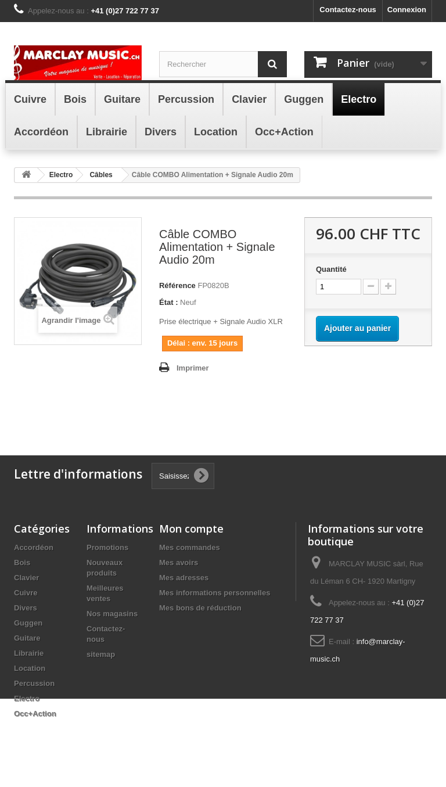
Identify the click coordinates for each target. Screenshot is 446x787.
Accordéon (33, 547)
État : (168, 302)
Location (29, 668)
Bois (22, 562)
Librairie (29, 653)
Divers (25, 607)
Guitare (27, 638)
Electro (26, 698)
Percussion (34, 683)
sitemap (101, 654)
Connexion (406, 9)
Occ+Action (35, 713)
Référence (177, 285)
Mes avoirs (178, 562)
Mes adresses (183, 577)
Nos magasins (112, 613)
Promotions (107, 547)
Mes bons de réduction (200, 607)
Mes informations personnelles (214, 592)
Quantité (331, 269)
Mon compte (191, 529)
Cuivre (25, 592)
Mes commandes (189, 547)
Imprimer (193, 368)
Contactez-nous (347, 9)
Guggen (28, 623)
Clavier (26, 577)
